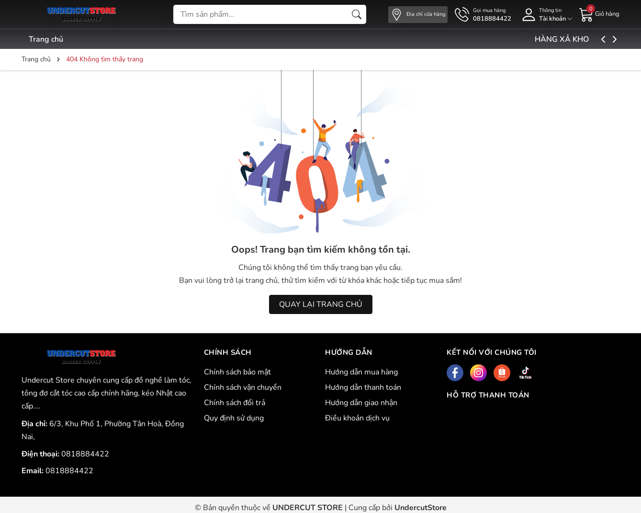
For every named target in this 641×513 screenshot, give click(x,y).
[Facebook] (455, 372)
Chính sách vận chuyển (242, 387)
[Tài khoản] (545, 14)
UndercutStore (420, 507)
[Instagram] (478, 372)
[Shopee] (502, 372)
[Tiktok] (525, 372)
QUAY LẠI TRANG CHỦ (320, 304)
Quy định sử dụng (234, 418)
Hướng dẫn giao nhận (361, 402)
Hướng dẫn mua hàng (361, 372)
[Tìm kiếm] (356, 14)
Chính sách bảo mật (237, 372)
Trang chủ (46, 39)
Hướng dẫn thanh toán (363, 387)
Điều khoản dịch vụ (357, 418)
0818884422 (85, 454)
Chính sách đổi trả (234, 402)
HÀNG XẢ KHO (585, 39)
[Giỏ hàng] (599, 14)
